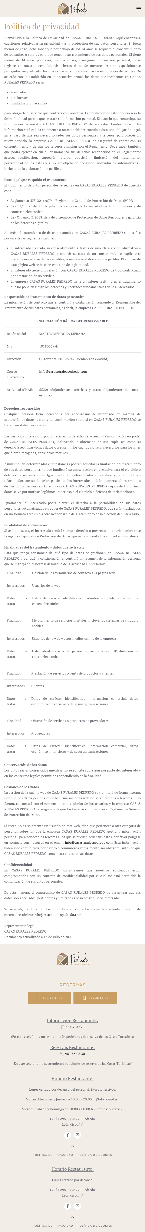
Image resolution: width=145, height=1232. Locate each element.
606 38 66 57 (95, 998)
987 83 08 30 (75, 1053)
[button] (138, 8)
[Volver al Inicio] (73, 9)
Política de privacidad (53, 1154)
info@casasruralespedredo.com (63, 371)
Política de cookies (95, 1154)
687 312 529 (75, 1026)
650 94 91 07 (50, 998)
